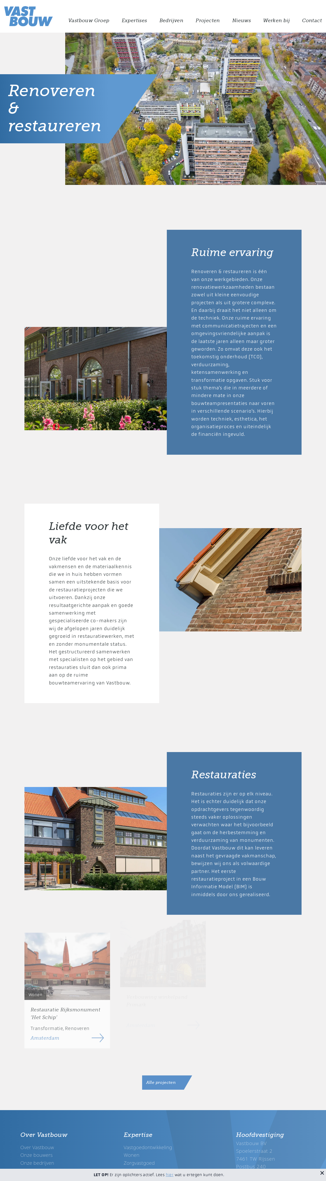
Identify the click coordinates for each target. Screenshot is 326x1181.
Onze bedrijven (37, 1162)
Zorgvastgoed (139, 1162)
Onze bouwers (36, 1154)
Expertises (134, 20)
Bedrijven (171, 20)
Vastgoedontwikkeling (148, 1147)
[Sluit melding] (322, 1172)
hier (170, 1174)
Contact (312, 20)
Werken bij (276, 20)
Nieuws (241, 20)
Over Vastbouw (37, 1147)
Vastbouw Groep (89, 20)
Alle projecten (161, 1082)
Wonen (132, 1154)
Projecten (208, 20)
